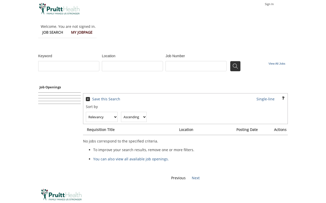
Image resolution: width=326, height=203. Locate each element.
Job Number (175, 56)
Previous (178, 177)
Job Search (52, 32)
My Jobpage (81, 32)
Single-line (265, 99)
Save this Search (106, 99)
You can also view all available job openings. (131, 159)
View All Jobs (276, 63)
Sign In (269, 4)
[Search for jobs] (235, 66)
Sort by (92, 106)
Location (108, 56)
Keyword (45, 56)
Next (196, 177)
